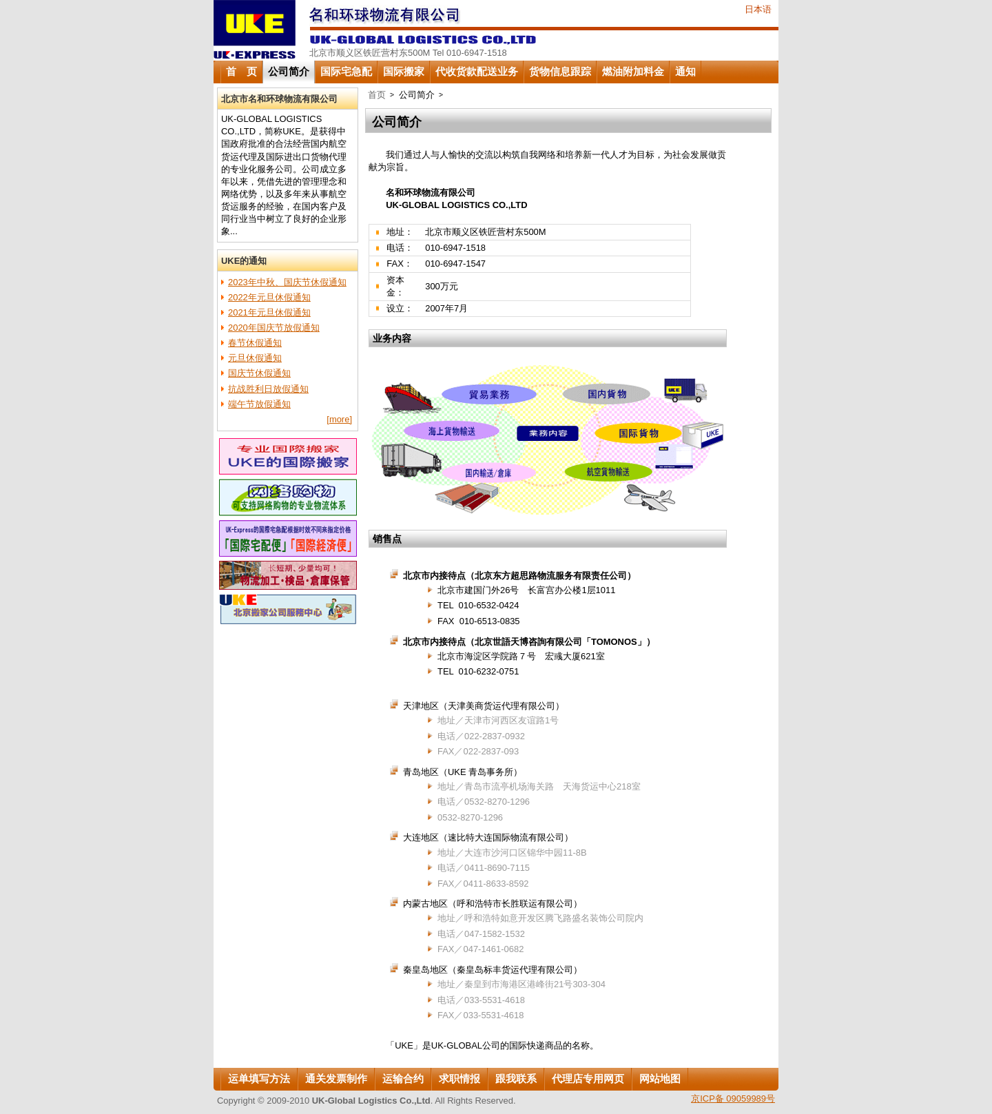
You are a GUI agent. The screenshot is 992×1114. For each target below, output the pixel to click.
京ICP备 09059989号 (733, 1098)
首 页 (241, 71)
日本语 (758, 9)
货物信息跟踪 (560, 71)
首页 (377, 95)
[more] (339, 419)
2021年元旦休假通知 (269, 312)
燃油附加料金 (633, 71)
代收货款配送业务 (476, 71)
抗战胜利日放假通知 (268, 389)
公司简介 (288, 71)
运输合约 (403, 1078)
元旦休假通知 (255, 358)
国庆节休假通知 (259, 373)
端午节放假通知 (259, 404)
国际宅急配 (346, 71)
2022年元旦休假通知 (269, 297)
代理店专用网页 (588, 1078)
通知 (685, 71)
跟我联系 (516, 1078)
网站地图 (660, 1078)
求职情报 (459, 1078)
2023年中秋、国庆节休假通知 (287, 282)
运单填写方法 (259, 1078)
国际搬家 (403, 71)
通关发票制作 (336, 1078)
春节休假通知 (255, 343)
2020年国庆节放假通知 (274, 327)
